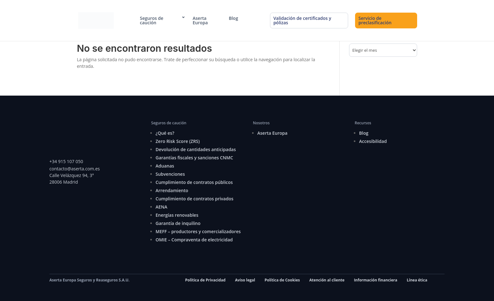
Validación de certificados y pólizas (302, 20)
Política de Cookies (282, 280)
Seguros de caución (151, 20)
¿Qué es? (165, 133)
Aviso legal (245, 280)
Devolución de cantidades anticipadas (196, 149)
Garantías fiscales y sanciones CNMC (194, 158)
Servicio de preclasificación (375, 20)
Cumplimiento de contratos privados (194, 199)
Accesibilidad (373, 141)
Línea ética (417, 280)
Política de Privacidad (205, 280)
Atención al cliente (327, 280)
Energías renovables (177, 215)
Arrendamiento (172, 190)
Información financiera (375, 280)
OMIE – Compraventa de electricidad (194, 240)
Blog (233, 18)
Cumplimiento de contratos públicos (194, 182)
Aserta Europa (200, 20)
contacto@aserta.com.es (75, 169)
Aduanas (165, 166)
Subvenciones (170, 174)
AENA (161, 207)
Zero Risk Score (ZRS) (178, 141)
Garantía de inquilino (178, 223)
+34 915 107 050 (66, 161)
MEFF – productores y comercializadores (198, 231)
